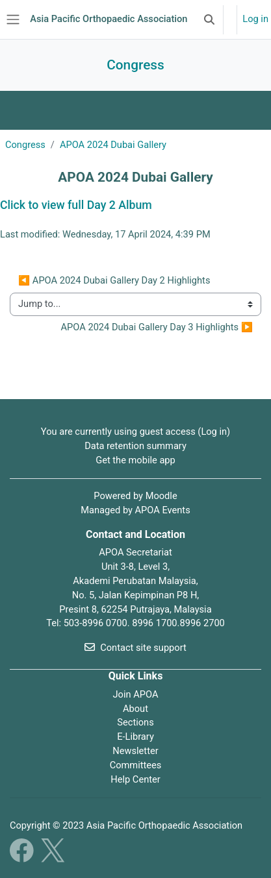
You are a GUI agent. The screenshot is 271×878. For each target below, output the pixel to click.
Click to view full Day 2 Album (76, 205)
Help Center (135, 779)
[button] (209, 19)
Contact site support (135, 647)
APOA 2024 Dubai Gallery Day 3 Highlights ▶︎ (157, 327)
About (135, 708)
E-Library (135, 736)
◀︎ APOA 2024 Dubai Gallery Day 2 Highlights (114, 280)
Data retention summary (135, 446)
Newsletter (135, 751)
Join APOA (136, 694)
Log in (255, 19)
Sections (135, 722)
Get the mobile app (135, 460)
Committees (136, 765)
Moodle (161, 496)
